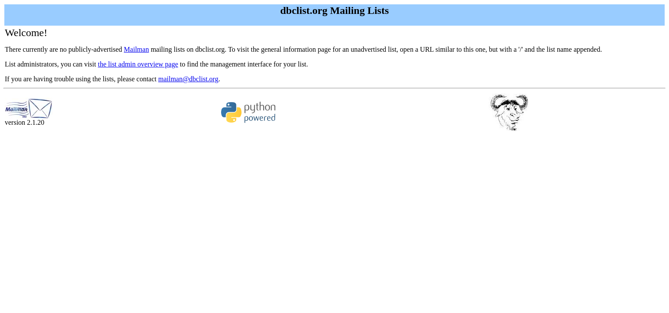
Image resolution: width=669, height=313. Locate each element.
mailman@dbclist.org (188, 79)
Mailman (136, 49)
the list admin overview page (138, 64)
